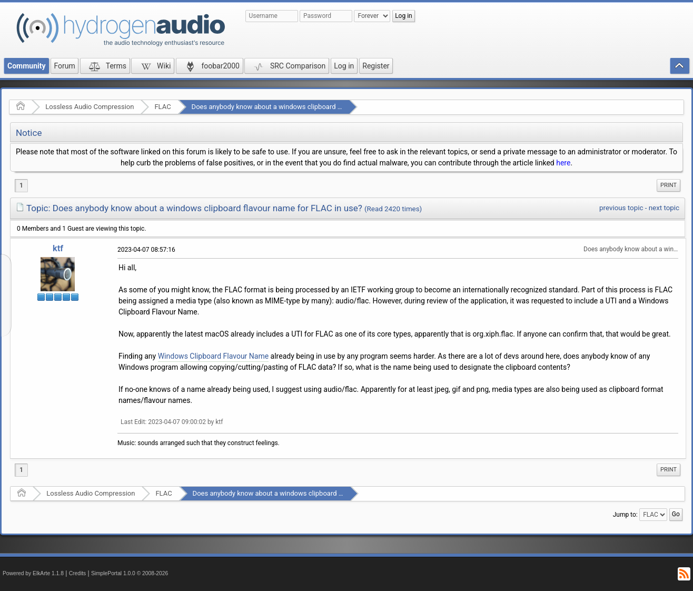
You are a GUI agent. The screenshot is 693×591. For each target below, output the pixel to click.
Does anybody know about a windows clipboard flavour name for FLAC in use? (310, 107)
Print (668, 185)
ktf (58, 248)
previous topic (621, 208)
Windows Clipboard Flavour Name (213, 356)
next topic (664, 208)
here (563, 163)
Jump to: (625, 514)
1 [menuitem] (21, 185)
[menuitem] (668, 185)
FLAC (162, 107)
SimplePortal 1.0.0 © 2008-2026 (129, 573)
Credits (77, 573)
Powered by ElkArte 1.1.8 (33, 573)
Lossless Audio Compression (89, 107)
